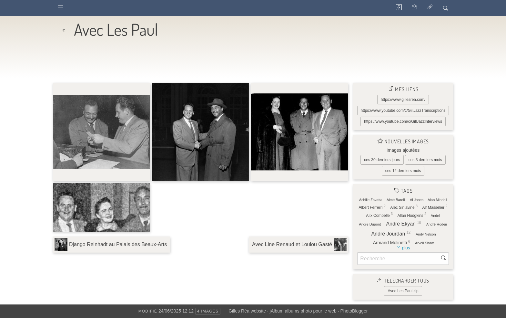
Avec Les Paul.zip (403, 291)
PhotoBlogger (354, 310)
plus (406, 247)
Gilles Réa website (247, 310)
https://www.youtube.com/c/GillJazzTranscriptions (403, 110)
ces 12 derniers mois (403, 171)
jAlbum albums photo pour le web (303, 310)
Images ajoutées (403, 150)
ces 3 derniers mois (425, 160)
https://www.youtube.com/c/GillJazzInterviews (403, 121)
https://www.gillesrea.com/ (403, 99)
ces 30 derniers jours (382, 160)
